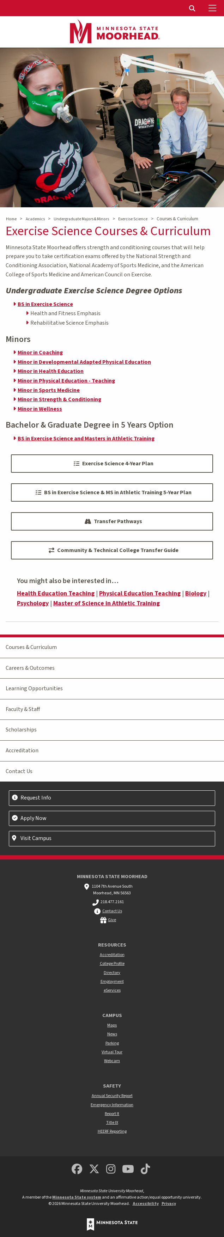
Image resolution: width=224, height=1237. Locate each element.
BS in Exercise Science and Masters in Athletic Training (86, 438)
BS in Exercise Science (45, 304)
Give (112, 920)
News (112, 1034)
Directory (112, 973)
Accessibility (146, 1204)
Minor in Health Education (51, 371)
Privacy (169, 1204)
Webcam (112, 1061)
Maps (112, 1025)
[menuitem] (192, 8)
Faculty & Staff (23, 709)
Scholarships (21, 730)
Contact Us (19, 771)
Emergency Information (112, 1105)
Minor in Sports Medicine (49, 390)
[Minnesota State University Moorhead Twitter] (94, 1169)
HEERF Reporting (112, 1131)
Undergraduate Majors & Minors (81, 219)
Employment (112, 982)
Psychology (33, 603)
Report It (112, 1114)
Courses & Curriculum (31, 647)
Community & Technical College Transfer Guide (113, 550)
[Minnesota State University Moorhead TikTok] (145, 1169)
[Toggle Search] (192, 8)
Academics (35, 219)
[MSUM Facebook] (77, 1169)
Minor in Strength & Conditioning (59, 399)
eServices (112, 990)
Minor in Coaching (40, 352)
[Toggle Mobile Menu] (213, 8)
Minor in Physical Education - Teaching (66, 381)
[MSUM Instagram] (110, 1169)
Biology (195, 593)
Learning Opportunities (34, 688)
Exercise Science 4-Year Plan (113, 463)
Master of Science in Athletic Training (106, 603)
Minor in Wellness (40, 409)
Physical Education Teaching (140, 593)
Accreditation (22, 750)
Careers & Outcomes (30, 668)
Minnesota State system (76, 1197)
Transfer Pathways (113, 521)
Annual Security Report (112, 1096)
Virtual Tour (112, 1052)
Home (11, 219)
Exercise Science (132, 219)
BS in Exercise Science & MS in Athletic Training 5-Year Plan (114, 492)
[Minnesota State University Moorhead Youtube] (128, 1169)
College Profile (112, 964)
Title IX (112, 1123)
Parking (112, 1043)
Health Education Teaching (56, 593)
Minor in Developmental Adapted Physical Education (84, 362)
